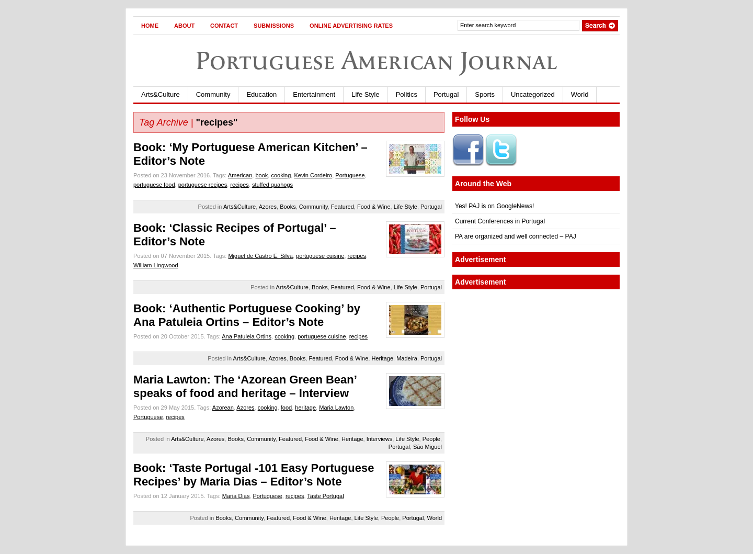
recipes (239, 185)
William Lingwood (155, 265)
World (580, 94)
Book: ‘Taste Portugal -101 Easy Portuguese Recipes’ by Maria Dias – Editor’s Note (253, 474)
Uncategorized (533, 94)
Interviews (380, 439)
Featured (342, 206)
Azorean (223, 407)
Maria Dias (236, 496)
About (184, 25)
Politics (406, 94)
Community (213, 94)
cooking (281, 175)
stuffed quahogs (272, 185)
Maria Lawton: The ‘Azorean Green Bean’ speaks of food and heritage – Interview (245, 386)
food (286, 407)
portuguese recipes (202, 185)
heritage (305, 407)
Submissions (274, 25)
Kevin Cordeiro (313, 175)
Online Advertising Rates (351, 25)
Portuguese (349, 175)
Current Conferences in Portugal (500, 221)
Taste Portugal (325, 496)
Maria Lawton (336, 407)
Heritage (382, 358)
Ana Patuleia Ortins (246, 336)
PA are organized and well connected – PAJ (515, 236)
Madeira (406, 358)
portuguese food (154, 185)
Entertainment (314, 94)
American (240, 175)
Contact (224, 25)
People (431, 439)
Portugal (446, 94)
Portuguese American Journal (376, 60)
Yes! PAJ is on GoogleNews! (494, 206)
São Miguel (427, 447)
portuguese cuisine (320, 256)
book (261, 175)
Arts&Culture (160, 94)
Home (149, 25)
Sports (485, 94)
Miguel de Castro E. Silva (260, 256)
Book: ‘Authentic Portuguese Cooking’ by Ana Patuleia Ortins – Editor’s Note (246, 315)
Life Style (365, 94)
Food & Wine (374, 206)
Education (261, 94)
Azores (268, 206)
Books (288, 206)
